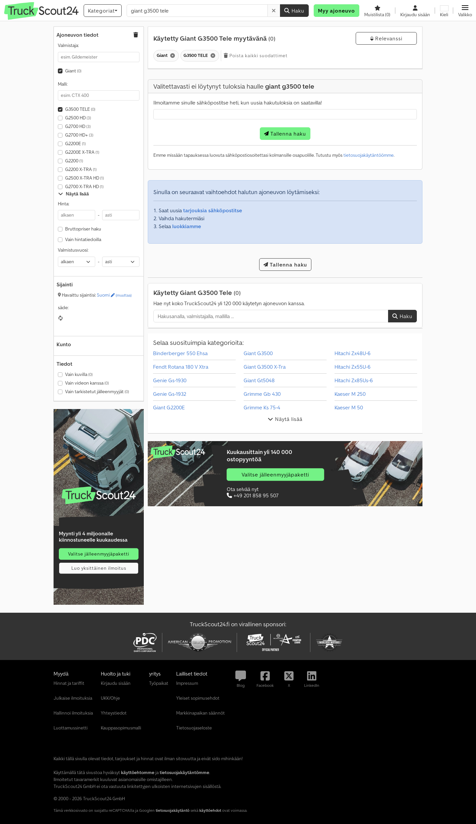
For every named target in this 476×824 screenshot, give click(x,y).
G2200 (74, 161)
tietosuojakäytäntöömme (368, 155)
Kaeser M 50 (349, 407)
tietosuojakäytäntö (172, 810)
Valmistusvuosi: (73, 250)
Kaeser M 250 (350, 394)
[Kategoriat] (103, 10)
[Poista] (273, 10)
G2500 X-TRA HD (84, 178)
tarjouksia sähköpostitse (212, 210)
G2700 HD (78, 126)
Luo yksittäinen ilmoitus (98, 568)
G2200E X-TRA (82, 152)
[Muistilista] (377, 10)
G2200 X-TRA (81, 169)
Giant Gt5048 (259, 380)
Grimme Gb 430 (262, 394)
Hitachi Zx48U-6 (353, 353)
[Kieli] (444, 10)
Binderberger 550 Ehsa (180, 353)
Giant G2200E (169, 407)
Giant (73, 71)
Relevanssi (386, 38)
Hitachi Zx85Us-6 (354, 380)
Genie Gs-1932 (169, 394)
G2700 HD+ (79, 135)
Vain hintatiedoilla (83, 239)
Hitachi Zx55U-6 (353, 366)
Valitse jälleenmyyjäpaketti (98, 554)
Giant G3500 (258, 353)
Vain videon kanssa (87, 383)
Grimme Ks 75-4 (262, 407)
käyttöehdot (210, 810)
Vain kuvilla (79, 374)
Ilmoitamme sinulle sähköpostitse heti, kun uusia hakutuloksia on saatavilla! (237, 102)
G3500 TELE (80, 109)
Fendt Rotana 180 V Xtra (180, 366)
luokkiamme (186, 226)
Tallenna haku (285, 133)
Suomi (114, 295)
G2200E (75, 143)
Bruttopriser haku (83, 229)
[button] (465, 10)
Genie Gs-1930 (169, 380)
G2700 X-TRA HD (84, 186)
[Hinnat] (99, 495)
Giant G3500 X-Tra (265, 366)
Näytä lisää (73, 194)
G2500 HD (78, 118)
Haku (294, 10)
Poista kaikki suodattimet (256, 56)
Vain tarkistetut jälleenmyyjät (97, 391)
